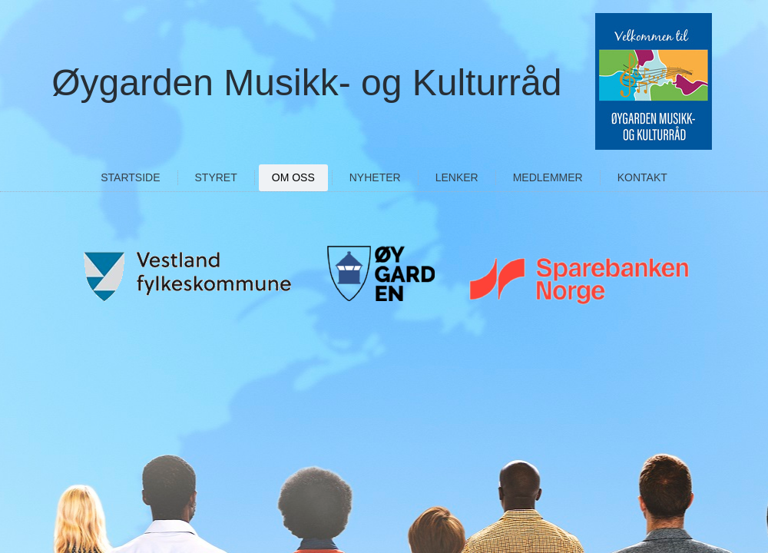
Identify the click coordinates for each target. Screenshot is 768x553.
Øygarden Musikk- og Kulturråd (306, 82)
